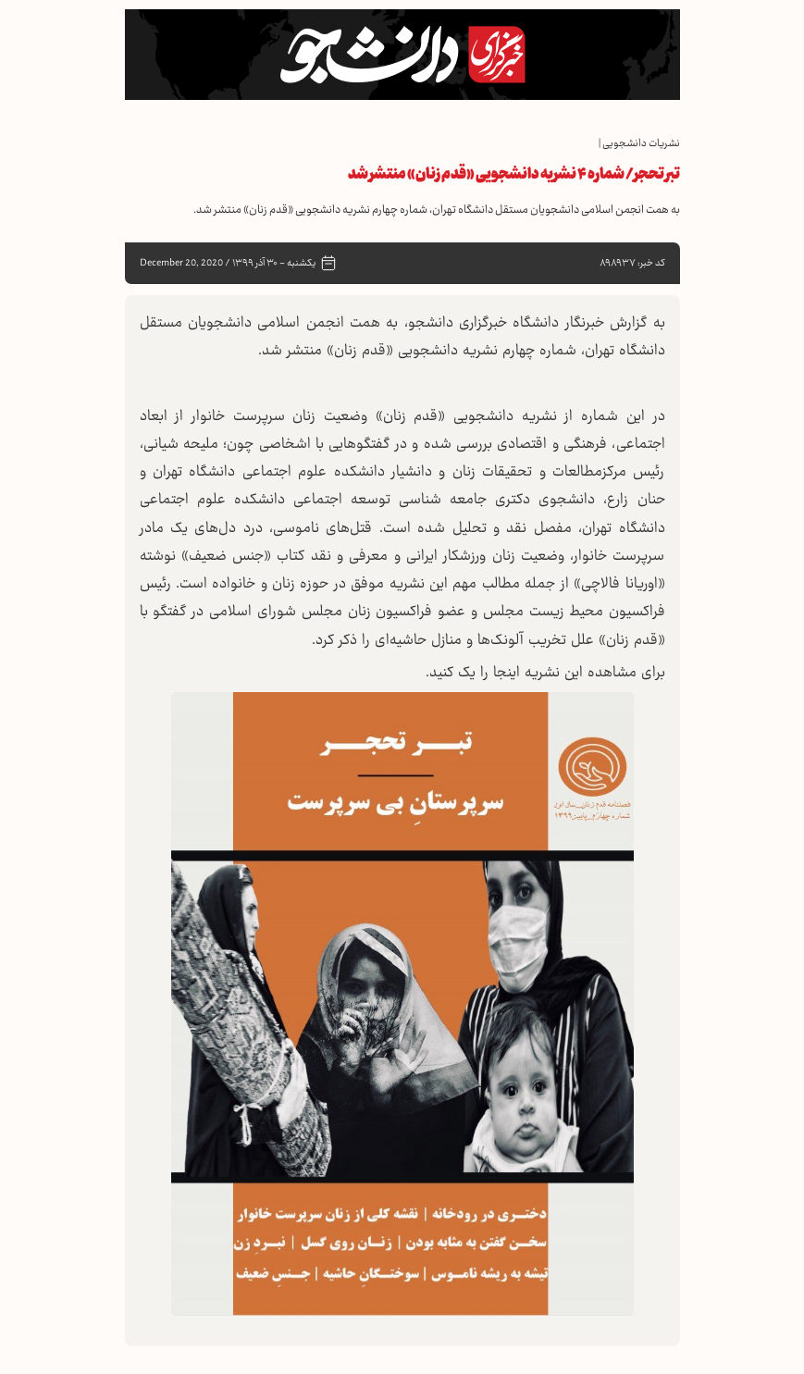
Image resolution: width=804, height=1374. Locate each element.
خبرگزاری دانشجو (457, 323)
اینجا (504, 673)
